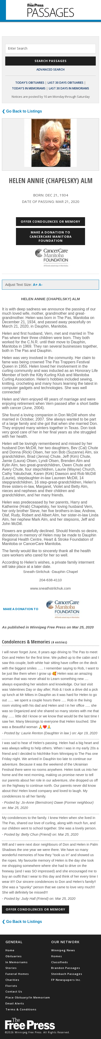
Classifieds (59, 962)
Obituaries (13, 956)
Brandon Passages (65, 968)
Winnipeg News (63, 950)
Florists (11, 986)
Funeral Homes (17, 974)
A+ (35, 285)
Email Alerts (14, 1003)
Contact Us (13, 991)
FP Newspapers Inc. (66, 980)
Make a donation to (44, 609)
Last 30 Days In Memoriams (69, 88)
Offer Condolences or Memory (50, 221)
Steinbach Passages (66, 974)
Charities (12, 980)
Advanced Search (50, 69)
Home (10, 950)
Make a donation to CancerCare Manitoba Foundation (51, 236)
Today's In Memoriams (28, 88)
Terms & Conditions (20, 1009)
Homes (56, 956)
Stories (11, 968)
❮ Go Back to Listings (22, 111)
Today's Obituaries (29, 83)
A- (40, 285)
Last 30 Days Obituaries (65, 83)
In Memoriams (16, 962)
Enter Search (17, 48)
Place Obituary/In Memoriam (27, 997)
